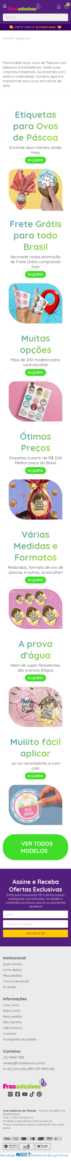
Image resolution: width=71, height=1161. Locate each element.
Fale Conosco (12, 1028)
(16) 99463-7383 (13, 1057)
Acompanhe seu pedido (19, 1039)
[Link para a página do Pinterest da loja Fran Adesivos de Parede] (39, 1094)
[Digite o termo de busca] (30, 17)
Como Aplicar (12, 970)
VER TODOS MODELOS (37, 847)
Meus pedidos (12, 975)
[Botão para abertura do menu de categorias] (5, 6)
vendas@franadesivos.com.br (24, 1063)
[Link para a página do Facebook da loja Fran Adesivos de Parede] (17, 1094)
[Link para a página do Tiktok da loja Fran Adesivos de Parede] (32, 1094)
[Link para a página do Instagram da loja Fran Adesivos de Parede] (10, 1094)
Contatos (9, 1034)
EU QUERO (35, 160)
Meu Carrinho (12, 1022)
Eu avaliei (9, 987)
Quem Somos (12, 964)
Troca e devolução (16, 981)
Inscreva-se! (35, 933)
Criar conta (11, 1005)
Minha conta (11, 1011)
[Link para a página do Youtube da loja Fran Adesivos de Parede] (24, 1094)
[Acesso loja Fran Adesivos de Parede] (59, 7)
